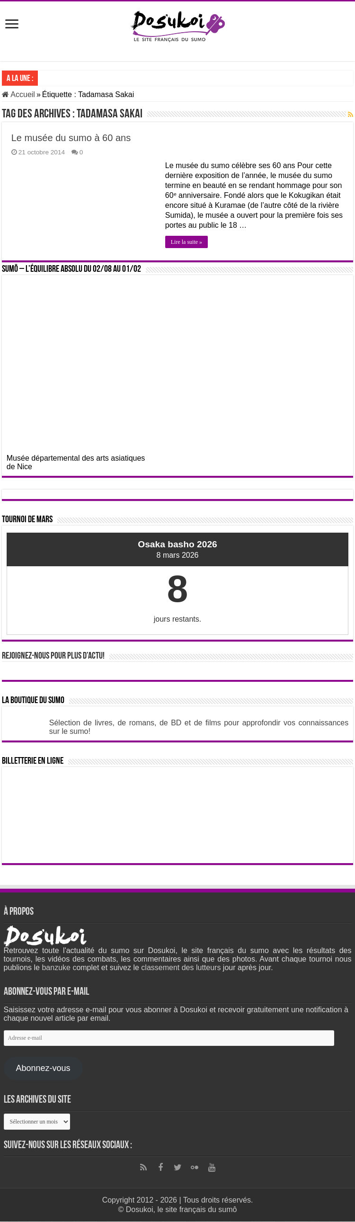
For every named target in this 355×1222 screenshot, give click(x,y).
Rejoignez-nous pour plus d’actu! (53, 656)
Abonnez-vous (43, 1068)
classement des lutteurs (181, 967)
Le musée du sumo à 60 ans (71, 138)
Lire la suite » (186, 242)
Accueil (18, 94)
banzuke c (59, 967)
